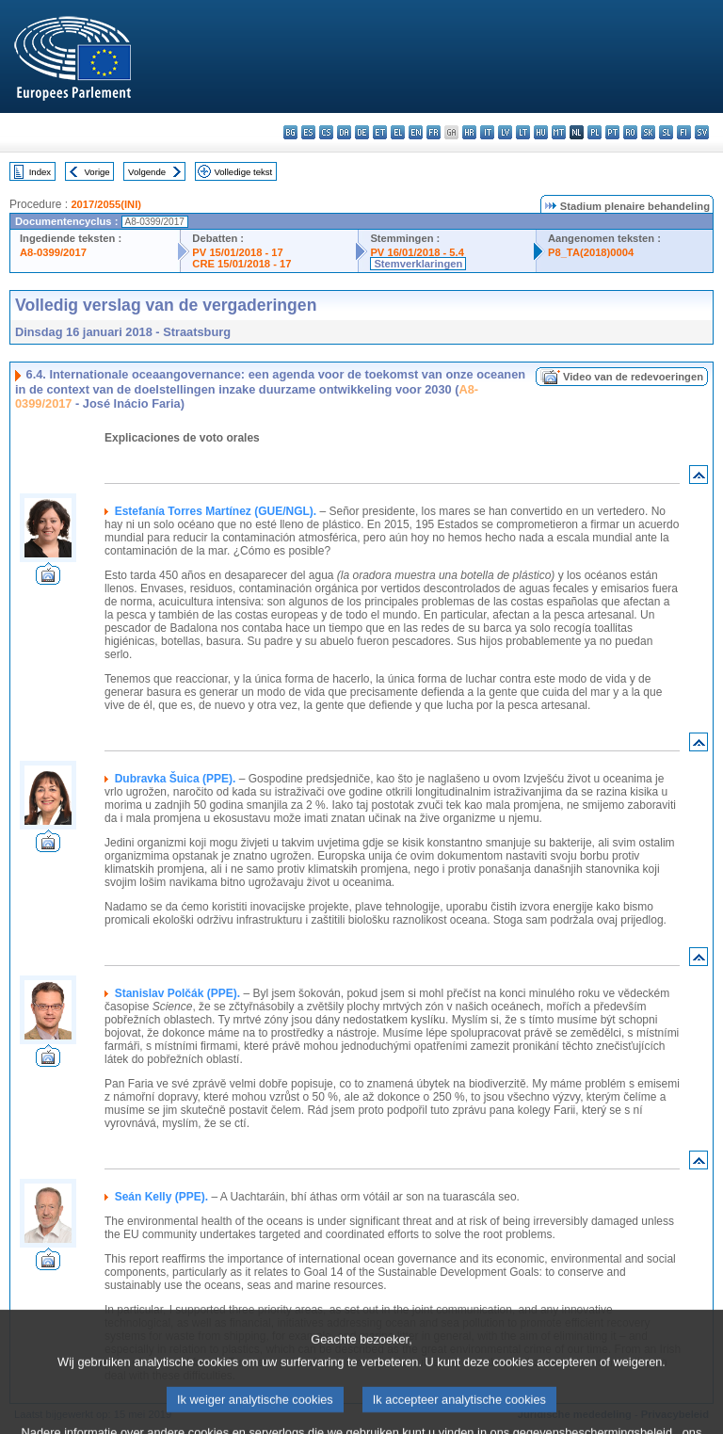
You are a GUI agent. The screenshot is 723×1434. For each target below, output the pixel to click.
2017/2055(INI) (106, 204)
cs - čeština (326, 132)
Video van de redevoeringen (633, 376)
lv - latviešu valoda (505, 132)
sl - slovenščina (666, 132)
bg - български (290, 132)
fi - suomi (684, 132)
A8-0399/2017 (53, 252)
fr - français (433, 132)
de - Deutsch (362, 132)
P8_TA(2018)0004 (591, 252)
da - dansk (344, 132)
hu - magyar (541, 132)
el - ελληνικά (398, 132)
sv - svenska (702, 132)
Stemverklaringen (418, 263)
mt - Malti (559, 132)
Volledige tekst (243, 172)
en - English (416, 132)
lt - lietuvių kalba (523, 132)
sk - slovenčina (648, 132)
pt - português (612, 132)
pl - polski (594, 132)
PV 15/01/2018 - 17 (237, 252)
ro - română (630, 132)
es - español (308, 132)
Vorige (97, 172)
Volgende (147, 172)
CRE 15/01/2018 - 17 (241, 263)
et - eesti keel (380, 132)
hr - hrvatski (469, 132)
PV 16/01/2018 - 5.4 (417, 252)
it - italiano (487, 132)
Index (40, 172)
